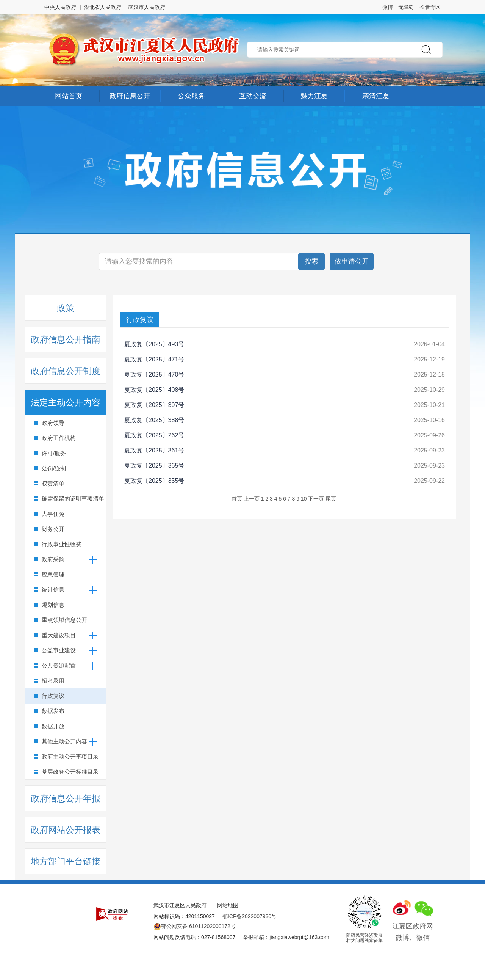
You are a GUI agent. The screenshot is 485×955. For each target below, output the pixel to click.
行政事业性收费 (61, 544)
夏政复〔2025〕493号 (154, 344)
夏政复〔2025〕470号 (154, 374)
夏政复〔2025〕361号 (154, 450)
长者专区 (430, 7)
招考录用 (53, 680)
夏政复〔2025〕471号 (154, 359)
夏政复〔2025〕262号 (154, 435)
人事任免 (53, 513)
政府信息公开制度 (65, 371)
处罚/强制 (54, 468)
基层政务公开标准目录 (70, 771)
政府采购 (53, 559)
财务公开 (53, 529)
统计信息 (53, 589)
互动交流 (252, 96)
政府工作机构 (59, 438)
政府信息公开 (130, 96)
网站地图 (227, 905)
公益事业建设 (59, 650)
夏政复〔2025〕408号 (154, 389)
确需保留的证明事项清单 (73, 498)
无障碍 (406, 7)
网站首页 (68, 96)
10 (304, 499)
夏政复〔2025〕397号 (154, 405)
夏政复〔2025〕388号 (154, 420)
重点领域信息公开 (64, 620)
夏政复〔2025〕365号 (154, 465)
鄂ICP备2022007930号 (249, 916)
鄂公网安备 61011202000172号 (194, 926)
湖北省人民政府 (102, 7)
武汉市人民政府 (146, 7)
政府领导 (53, 422)
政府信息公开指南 (65, 339)
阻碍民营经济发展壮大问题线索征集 (364, 938)
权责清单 (53, 483)
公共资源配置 (59, 665)
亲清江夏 (376, 96)
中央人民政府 (60, 7)
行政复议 (53, 696)
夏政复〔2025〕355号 (154, 481)
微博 (387, 7)
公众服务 (191, 96)
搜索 (311, 261)
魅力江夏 (314, 96)
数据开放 (53, 726)
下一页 (316, 499)
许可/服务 (54, 453)
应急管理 (53, 574)
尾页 (330, 499)
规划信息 (53, 605)
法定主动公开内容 (65, 402)
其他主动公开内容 (64, 741)
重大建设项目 (59, 635)
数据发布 (53, 711)
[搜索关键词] (210, 261)
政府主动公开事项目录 (70, 756)
